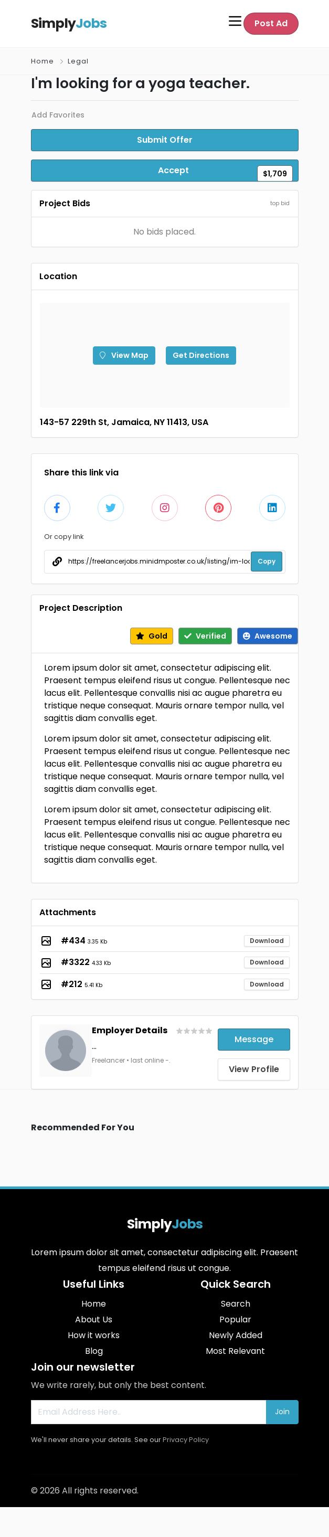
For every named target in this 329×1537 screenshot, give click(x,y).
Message (254, 1039)
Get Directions (201, 355)
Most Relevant (235, 1351)
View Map (124, 355)
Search (235, 1304)
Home (42, 61)
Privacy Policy (186, 1439)
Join (282, 1411)
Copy (266, 561)
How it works (94, 1335)
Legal (78, 61)
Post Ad (271, 23)
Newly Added (235, 1335)
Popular (235, 1319)
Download (267, 940)
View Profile (254, 1069)
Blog (94, 1351)
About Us (93, 1319)
